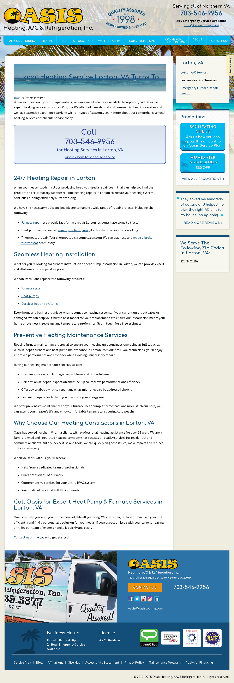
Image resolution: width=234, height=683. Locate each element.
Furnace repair (31, 222)
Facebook (130, 598)
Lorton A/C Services (194, 72)
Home (16, 97)
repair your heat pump (74, 230)
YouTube (143, 598)
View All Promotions (202, 179)
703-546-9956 (201, 13)
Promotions (192, 117)
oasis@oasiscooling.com (201, 25)
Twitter (137, 598)
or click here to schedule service (90, 157)
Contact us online (26, 537)
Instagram (149, 598)
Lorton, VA (191, 62)
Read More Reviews (202, 223)
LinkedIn (156, 598)
